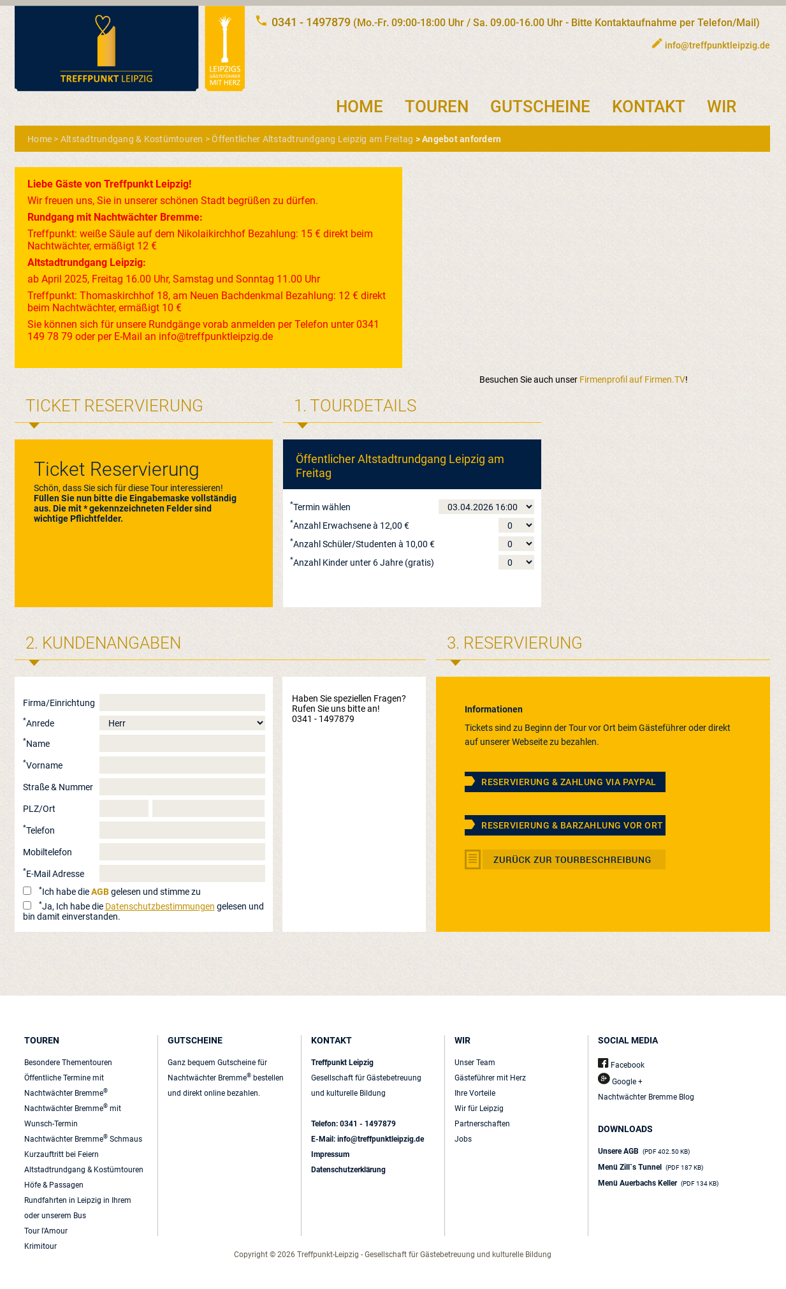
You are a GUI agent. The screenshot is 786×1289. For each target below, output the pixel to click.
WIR (721, 106)
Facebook (621, 1065)
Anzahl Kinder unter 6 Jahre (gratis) (362, 562)
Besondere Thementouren (68, 1062)
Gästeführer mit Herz (490, 1077)
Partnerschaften (482, 1123)
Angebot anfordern (461, 139)
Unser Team (475, 1062)
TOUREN (437, 106)
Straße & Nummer (58, 787)
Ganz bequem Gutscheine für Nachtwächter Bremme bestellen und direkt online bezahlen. (226, 1078)
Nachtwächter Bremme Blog (646, 1097)
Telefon (39, 830)
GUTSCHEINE (540, 106)
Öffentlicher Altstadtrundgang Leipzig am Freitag (312, 139)
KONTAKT (648, 106)
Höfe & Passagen (54, 1185)
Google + (620, 1081)
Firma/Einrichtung (59, 703)
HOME (359, 106)
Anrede (38, 723)
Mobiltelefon (47, 852)
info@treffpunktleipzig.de (717, 45)
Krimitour (40, 1246)
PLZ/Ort (39, 809)
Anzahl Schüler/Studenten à (362, 544)
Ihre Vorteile (475, 1093)
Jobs (463, 1139)
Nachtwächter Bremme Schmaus (83, 1139)
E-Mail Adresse (53, 874)
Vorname (42, 765)
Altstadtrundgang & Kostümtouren (132, 139)
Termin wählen (320, 507)
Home (39, 139)
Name (36, 744)
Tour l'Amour (46, 1230)
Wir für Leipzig (479, 1108)
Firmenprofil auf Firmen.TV (632, 379)
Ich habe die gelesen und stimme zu (120, 892)
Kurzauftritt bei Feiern (61, 1154)
